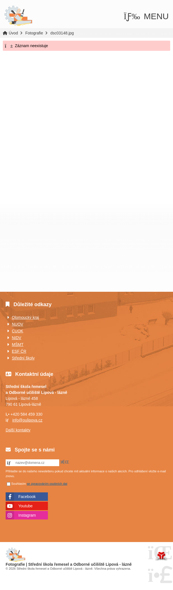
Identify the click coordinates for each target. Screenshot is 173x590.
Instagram (27, 515)
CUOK (17, 331)
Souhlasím (18, 483)
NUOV (17, 324)
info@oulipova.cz (27, 420)
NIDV (16, 337)
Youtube (25, 506)
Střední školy (23, 358)
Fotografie (34, 33)
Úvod (18, 16)
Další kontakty (18, 430)
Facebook (27, 496)
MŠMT (17, 344)
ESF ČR (19, 351)
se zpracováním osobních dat (47, 483)
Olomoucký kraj (25, 317)
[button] (146, 16)
